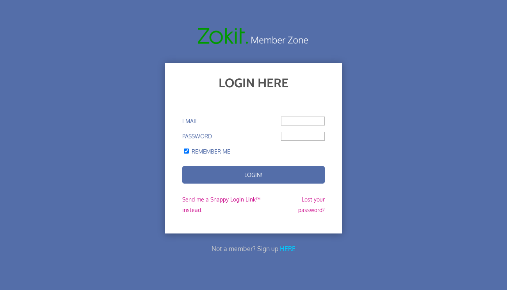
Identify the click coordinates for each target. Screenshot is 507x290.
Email (190, 121)
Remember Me (211, 151)
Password (197, 136)
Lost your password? (311, 204)
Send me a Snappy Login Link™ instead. (221, 204)
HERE (287, 249)
